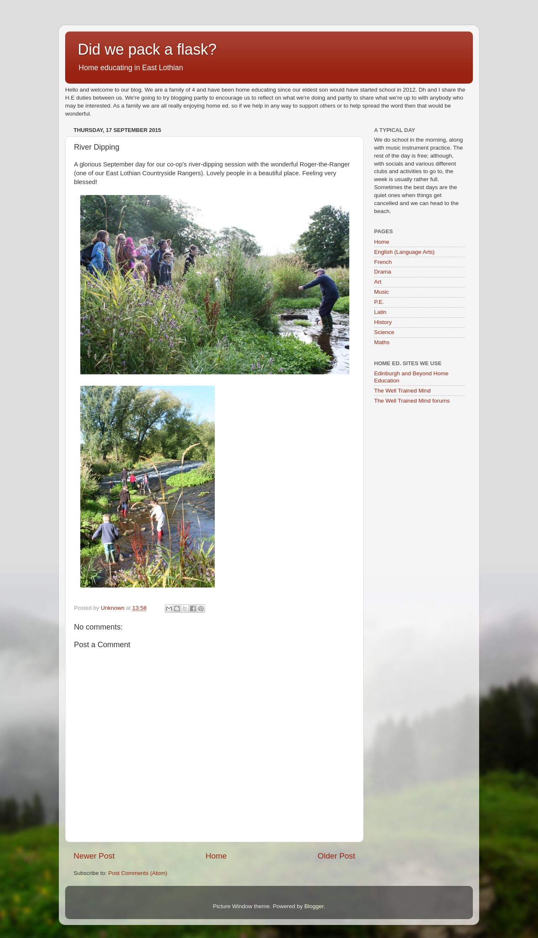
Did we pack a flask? (147, 49)
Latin (380, 312)
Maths (382, 342)
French (383, 262)
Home (216, 855)
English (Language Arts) (404, 252)
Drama (382, 272)
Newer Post (94, 855)
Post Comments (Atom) (137, 873)
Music (381, 292)
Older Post (336, 855)
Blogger (314, 906)
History (383, 322)
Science (384, 332)
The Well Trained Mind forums (412, 401)
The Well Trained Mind (402, 390)
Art (377, 282)
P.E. (379, 302)
